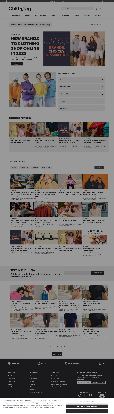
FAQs (31, 387)
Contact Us (32, 389)
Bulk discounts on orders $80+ (57, 1)
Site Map (10, 387)
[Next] (103, 1)
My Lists (31, 381)
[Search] (76, 8)
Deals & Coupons (56, 376)
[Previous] (10, 1)
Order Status (33, 378)
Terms (10, 384)
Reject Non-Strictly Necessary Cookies (87, 409)
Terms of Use (50, 410)
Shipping (32, 384)
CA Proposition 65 (56, 387)
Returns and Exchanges (36, 392)
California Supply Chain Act (59, 384)
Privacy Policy (12, 381)
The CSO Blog (55, 378)
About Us (10, 376)
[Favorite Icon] (100, 9)
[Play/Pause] (7, 1)
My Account (33, 376)
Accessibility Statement (58, 381)
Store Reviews (12, 378)
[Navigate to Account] (96, 9)
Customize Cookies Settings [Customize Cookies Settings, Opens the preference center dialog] (87, 404)
